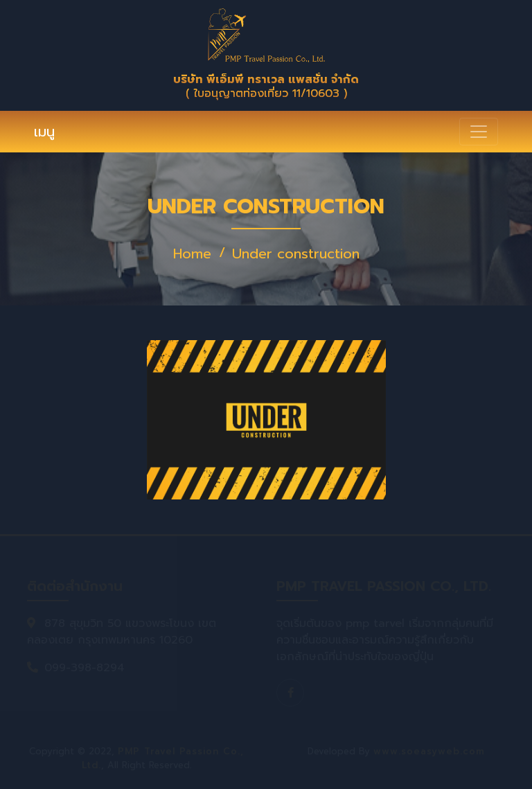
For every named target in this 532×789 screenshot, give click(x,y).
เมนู (44, 131)
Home (192, 253)
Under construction (296, 253)
